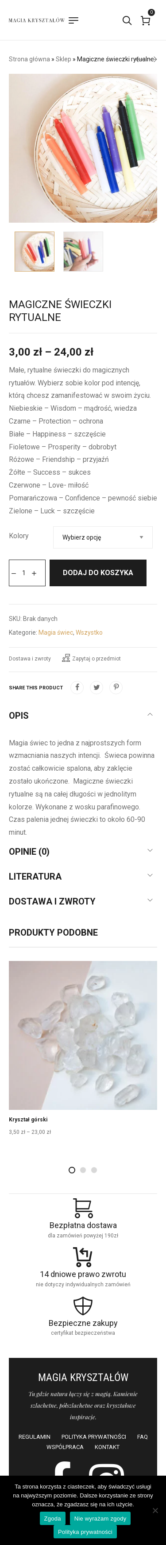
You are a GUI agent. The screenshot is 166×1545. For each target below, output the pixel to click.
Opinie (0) (29, 851)
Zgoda (52, 1518)
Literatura (35, 876)
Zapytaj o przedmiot (91, 658)
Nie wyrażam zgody (100, 1518)
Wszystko (89, 632)
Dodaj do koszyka (98, 572)
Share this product (36, 688)
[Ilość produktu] (23, 573)
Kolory (19, 536)
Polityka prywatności (85, 1532)
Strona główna (29, 59)
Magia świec (56, 632)
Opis (19, 715)
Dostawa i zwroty (30, 659)
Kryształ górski (28, 1120)
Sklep (63, 59)
